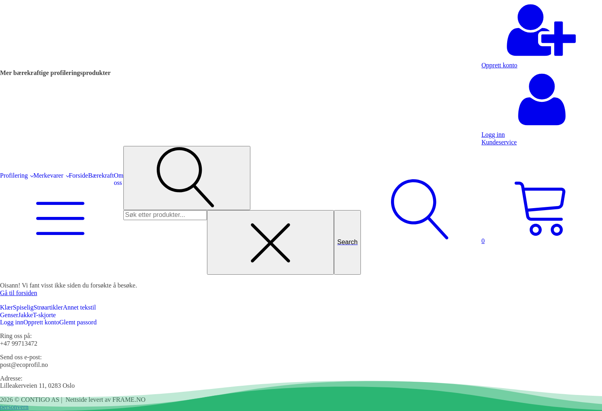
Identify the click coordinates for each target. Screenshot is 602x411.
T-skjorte (44, 315)
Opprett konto (41, 322)
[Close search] (270, 242)
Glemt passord (78, 322)
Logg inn (11, 322)
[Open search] (186, 178)
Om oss (118, 179)
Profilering (14, 175)
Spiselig (23, 307)
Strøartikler (48, 307)
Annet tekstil (79, 307)
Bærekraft (101, 175)
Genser (9, 315)
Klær (6, 307)
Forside (78, 175)
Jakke (25, 315)
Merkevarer (48, 175)
